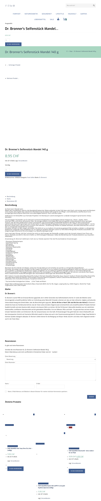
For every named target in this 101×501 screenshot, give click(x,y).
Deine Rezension (10, 309)
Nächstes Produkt (12, 78)
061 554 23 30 (13, 482)
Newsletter (55, 482)
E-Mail (38, 330)
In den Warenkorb (13, 44)
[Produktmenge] (7, 40)
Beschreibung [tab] (11, 143)
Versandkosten (22, 107)
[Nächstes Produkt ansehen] (18, 78)
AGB (53, 477)
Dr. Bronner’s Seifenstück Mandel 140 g (85, 51)
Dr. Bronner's (43, 124)
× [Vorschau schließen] (0, 493)
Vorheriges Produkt (14, 65)
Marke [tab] (9, 145)
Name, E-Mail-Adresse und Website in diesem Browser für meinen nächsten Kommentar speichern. (37, 338)
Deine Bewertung (10, 303)
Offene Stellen (56, 470)
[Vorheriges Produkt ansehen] (7, 65)
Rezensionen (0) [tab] (12, 148)
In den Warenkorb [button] (15, 415)
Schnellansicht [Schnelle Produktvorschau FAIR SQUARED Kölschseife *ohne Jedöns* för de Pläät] (74, 395)
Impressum (55, 473)
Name (7, 330)
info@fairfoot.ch (15, 479)
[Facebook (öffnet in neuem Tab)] (6, 6)
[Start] (67, 51)
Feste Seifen (31, 124)
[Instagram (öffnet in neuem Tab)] (9, 6)
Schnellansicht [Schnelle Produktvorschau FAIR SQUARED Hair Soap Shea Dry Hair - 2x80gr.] (12, 392)
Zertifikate (55, 475)
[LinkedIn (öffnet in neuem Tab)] (11, 6)
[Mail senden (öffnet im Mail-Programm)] (14, 6)
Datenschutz (55, 480)
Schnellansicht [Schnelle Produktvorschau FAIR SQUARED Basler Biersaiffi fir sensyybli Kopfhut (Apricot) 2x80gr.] (43, 430)
